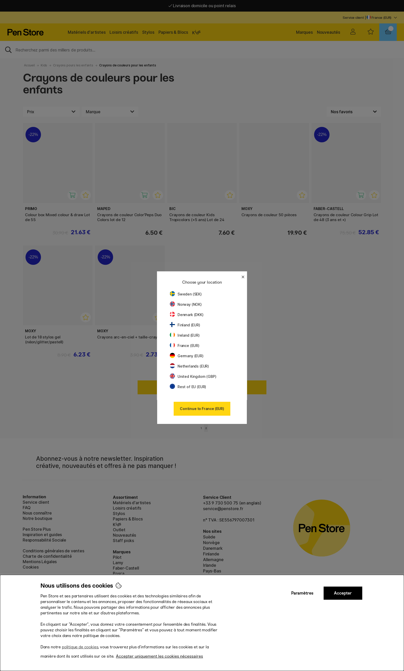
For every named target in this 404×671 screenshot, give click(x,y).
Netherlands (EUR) (189, 366)
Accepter (343, 593)
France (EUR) (184, 345)
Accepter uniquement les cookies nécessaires (159, 656)
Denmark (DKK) (187, 314)
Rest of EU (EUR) (188, 387)
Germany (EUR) (187, 356)
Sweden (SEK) (186, 294)
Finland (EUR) (185, 325)
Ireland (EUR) (185, 335)
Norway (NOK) (186, 304)
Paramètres (302, 593)
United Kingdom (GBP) (193, 376)
